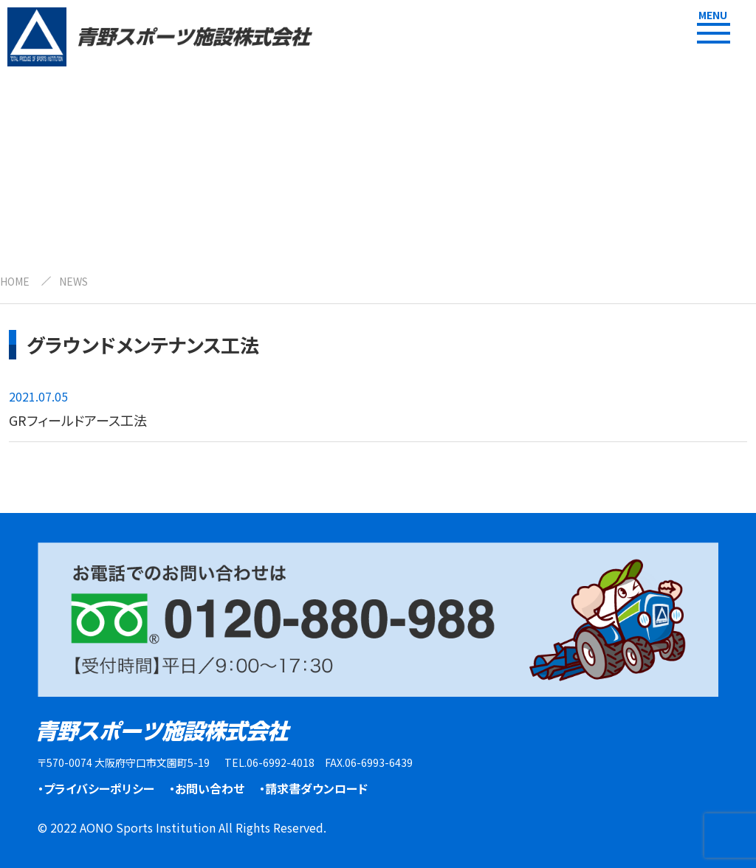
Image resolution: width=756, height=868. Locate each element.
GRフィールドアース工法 (78, 420)
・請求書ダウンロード (313, 788)
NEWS (73, 281)
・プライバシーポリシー (96, 788)
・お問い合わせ (206, 788)
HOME (15, 281)
